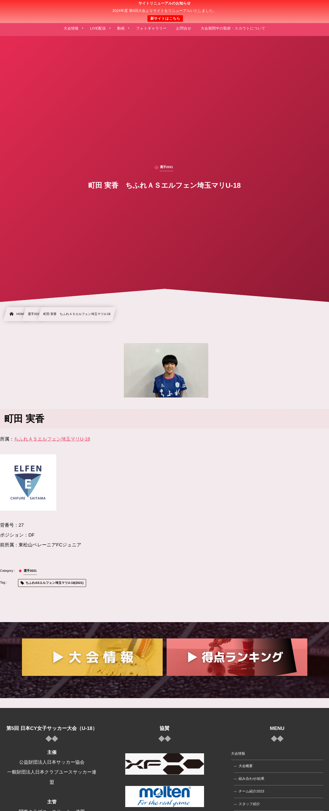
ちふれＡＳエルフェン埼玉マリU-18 (52, 439)
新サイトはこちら (165, 18)
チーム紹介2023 (251, 791)
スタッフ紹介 (249, 804)
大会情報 (238, 754)
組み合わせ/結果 (252, 779)
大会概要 (246, 766)
